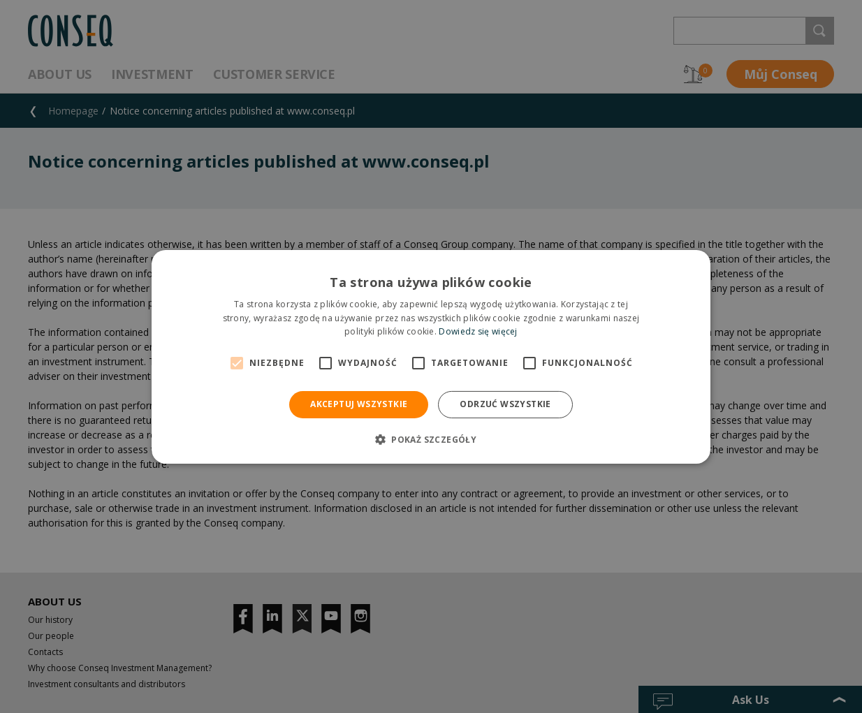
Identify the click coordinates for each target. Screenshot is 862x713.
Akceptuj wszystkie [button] (358, 404)
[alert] (431, 356)
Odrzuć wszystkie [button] (505, 404)
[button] (431, 439)
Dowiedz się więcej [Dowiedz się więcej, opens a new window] (478, 331)
